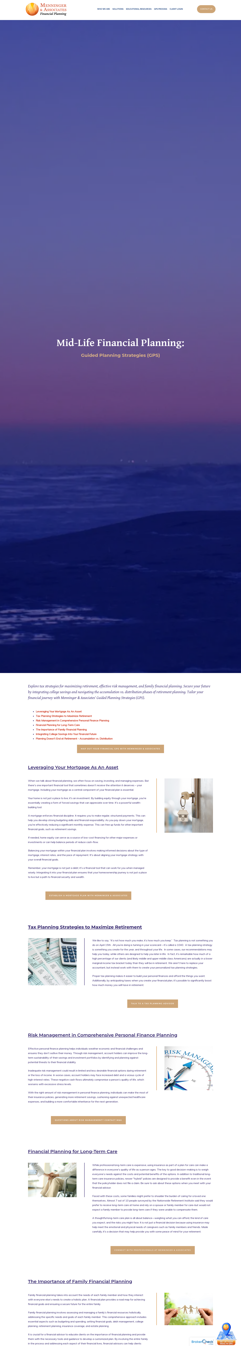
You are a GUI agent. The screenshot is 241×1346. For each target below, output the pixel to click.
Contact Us (206, 9)
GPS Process (160, 9)
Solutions (117, 9)
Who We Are (103, 9)
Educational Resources (138, 9)
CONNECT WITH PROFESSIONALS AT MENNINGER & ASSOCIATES (152, 1250)
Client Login (176, 9)
